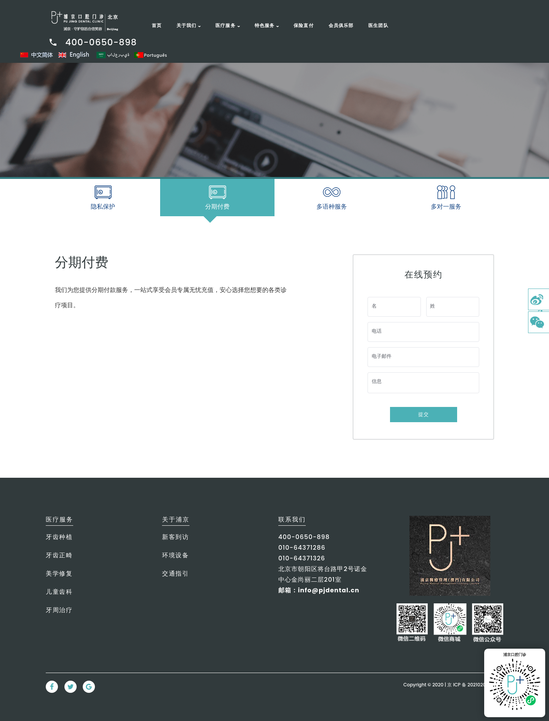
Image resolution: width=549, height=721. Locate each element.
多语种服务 (331, 206)
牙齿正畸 (59, 555)
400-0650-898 (92, 42)
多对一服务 (446, 206)
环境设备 (175, 555)
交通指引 (175, 573)
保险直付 (304, 25)
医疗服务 (225, 25)
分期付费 (217, 209)
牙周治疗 (59, 610)
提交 (423, 414)
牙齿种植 (59, 537)
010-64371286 (302, 547)
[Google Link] (89, 687)
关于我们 (187, 25)
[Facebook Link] (52, 687)
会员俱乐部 (341, 25)
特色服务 (265, 25)
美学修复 (59, 573)
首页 (157, 25)
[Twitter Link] (70, 687)
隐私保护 (103, 206)
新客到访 (175, 537)
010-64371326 (301, 558)
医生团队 (378, 25)
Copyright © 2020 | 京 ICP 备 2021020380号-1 (453, 684)
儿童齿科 (59, 591)
